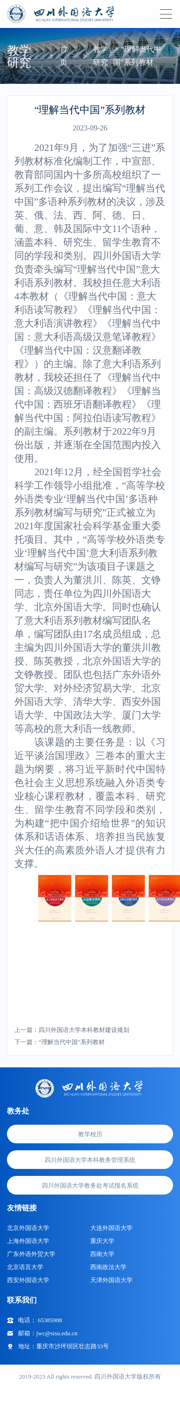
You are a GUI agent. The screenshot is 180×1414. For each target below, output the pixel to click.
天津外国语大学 (111, 1280)
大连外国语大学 (111, 1227)
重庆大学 (102, 1240)
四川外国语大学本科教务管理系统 (90, 1159)
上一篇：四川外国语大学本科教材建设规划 (71, 1029)
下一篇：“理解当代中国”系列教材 (59, 1041)
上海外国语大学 (28, 1240)
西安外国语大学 (28, 1280)
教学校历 (90, 1134)
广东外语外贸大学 (31, 1253)
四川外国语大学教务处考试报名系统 (90, 1185)
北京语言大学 (25, 1267)
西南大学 (102, 1253)
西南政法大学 (108, 1267)
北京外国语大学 (28, 1227)
